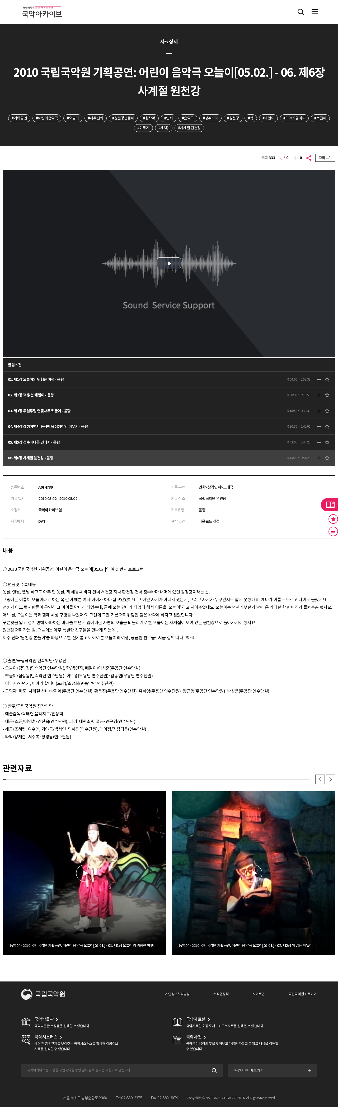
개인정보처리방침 (177, 994)
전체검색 (300, 11)
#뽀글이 (320, 118)
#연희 (168, 118)
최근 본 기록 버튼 (333, 531)
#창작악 (149, 118)
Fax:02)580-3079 (164, 1098)
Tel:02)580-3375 (129, 1098)
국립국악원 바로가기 (303, 994)
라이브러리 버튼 (329, 504)
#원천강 (233, 118)
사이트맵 (258, 994)
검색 (214, 1070)
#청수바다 (210, 118)
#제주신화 (95, 118)
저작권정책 (221, 994)
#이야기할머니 (294, 118)
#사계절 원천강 (189, 128)
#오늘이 (73, 118)
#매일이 (268, 118)
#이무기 (143, 128)
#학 (250, 118)
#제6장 (163, 128)
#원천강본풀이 (123, 118)
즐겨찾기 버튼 (333, 519)
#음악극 (188, 118)
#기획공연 (19, 118)
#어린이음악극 (47, 118)
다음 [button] (330, 779)
